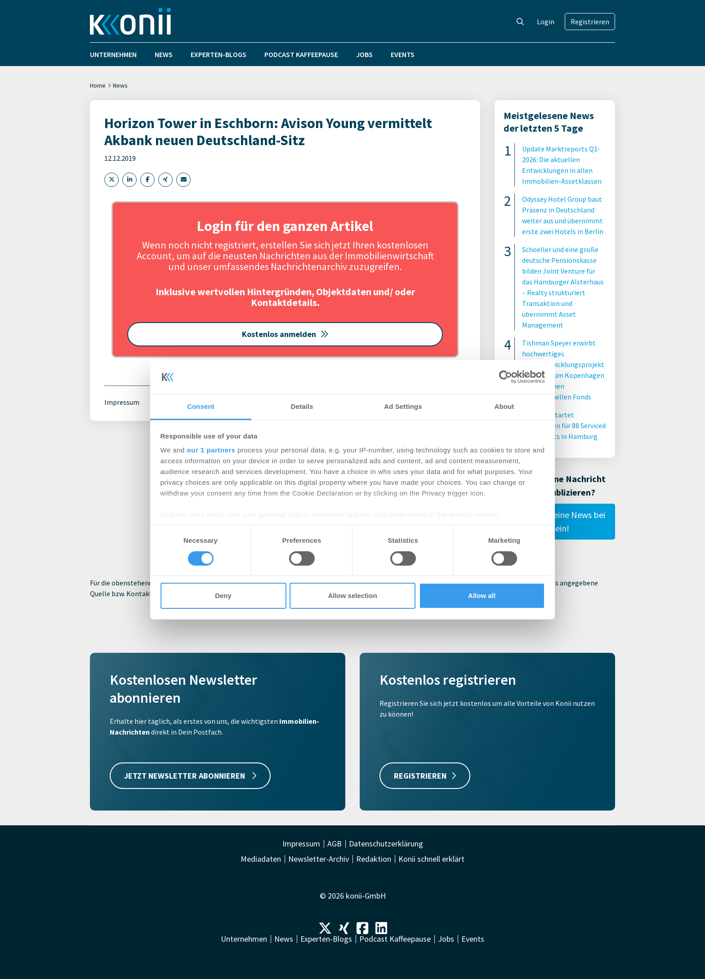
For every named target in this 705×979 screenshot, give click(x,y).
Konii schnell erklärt (431, 859)
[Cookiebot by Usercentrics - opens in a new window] (505, 377)
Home (98, 85)
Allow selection (352, 595)
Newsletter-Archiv (318, 859)
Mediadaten (261, 859)
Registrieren (590, 21)
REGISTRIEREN (425, 776)
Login (545, 21)
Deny (223, 595)
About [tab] (504, 406)
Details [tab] (302, 406)
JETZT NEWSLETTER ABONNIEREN (190, 776)
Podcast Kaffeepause (301, 54)
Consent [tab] (200, 406)
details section (474, 514)
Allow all (481, 595)
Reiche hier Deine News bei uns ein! (554, 521)
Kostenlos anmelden (285, 334)
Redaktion (373, 859)
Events (403, 54)
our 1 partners (211, 450)
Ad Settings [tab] (403, 406)
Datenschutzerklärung (386, 844)
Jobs (364, 54)
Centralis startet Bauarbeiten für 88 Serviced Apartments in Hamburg (564, 425)
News (164, 54)
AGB (334, 844)
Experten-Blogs (218, 54)
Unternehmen (113, 54)
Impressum (121, 402)
